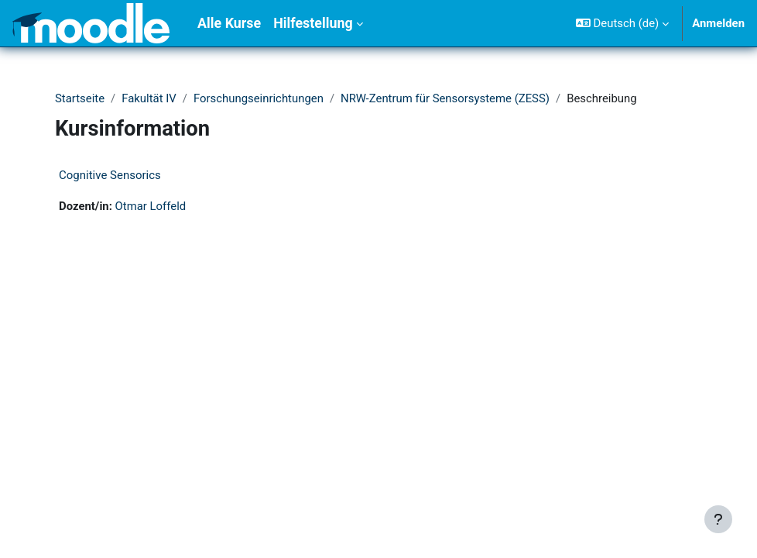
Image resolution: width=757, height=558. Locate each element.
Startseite (79, 98)
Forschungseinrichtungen (259, 98)
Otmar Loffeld (151, 206)
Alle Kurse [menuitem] (229, 23)
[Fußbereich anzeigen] (718, 519)
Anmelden (718, 23)
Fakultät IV (149, 98)
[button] (622, 23)
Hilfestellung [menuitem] (313, 23)
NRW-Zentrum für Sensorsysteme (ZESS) (445, 98)
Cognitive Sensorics (110, 175)
